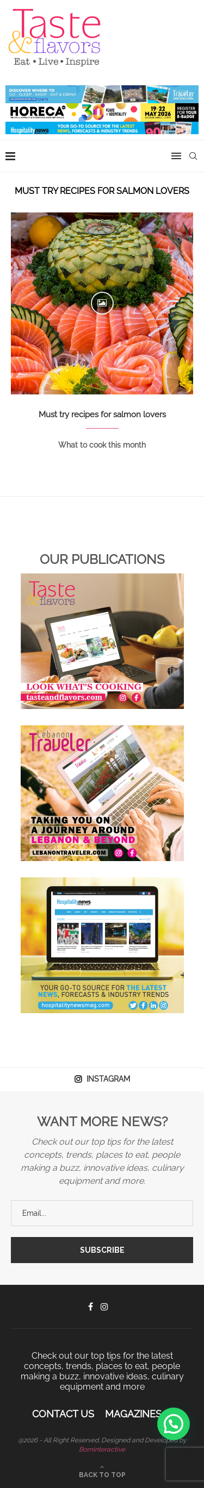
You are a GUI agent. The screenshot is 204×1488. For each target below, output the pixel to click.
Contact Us (63, 1414)
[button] (173, 1424)
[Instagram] (104, 1306)
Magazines (133, 1414)
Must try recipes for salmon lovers (102, 414)
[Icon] (102, 303)
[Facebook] (90, 1306)
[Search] (193, 156)
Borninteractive (102, 1449)
